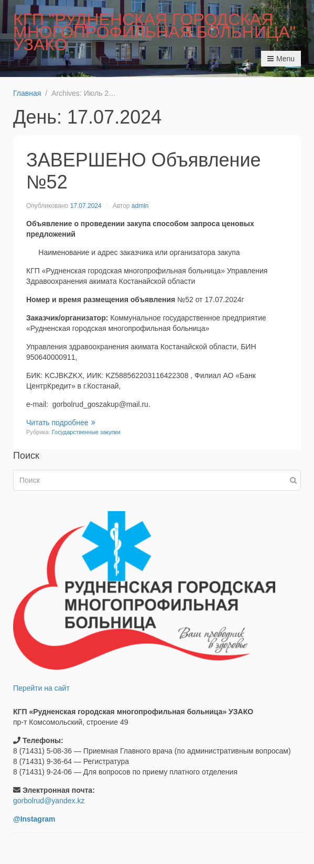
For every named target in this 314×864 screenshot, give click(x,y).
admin (140, 205)
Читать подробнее (60, 422)
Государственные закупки (86, 432)
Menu (281, 58)
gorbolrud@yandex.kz (48, 800)
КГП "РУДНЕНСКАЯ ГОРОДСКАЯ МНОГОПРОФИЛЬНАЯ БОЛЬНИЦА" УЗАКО (154, 32)
